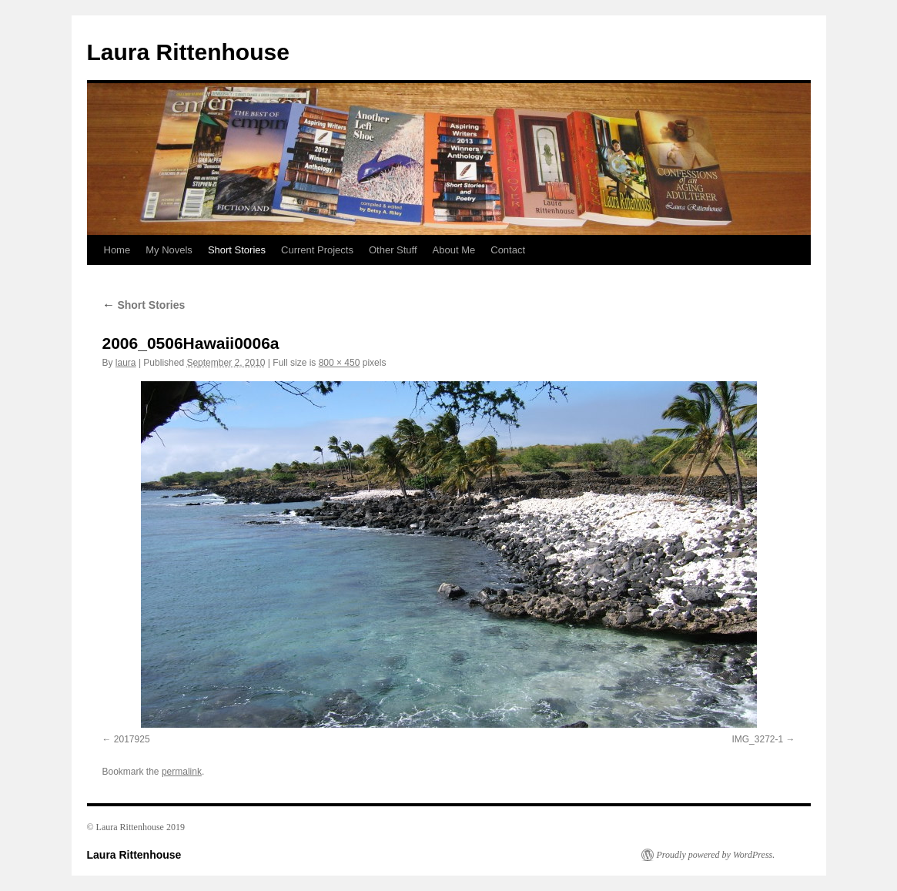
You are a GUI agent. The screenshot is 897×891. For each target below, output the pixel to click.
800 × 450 (339, 362)
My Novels (169, 250)
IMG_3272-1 (757, 739)
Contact (507, 250)
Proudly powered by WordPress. (716, 854)
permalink (182, 771)
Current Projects (317, 250)
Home (117, 250)
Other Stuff (393, 250)
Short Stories (237, 250)
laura (125, 362)
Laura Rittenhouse (188, 52)
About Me (454, 250)
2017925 (132, 739)
